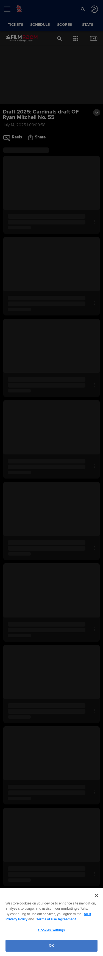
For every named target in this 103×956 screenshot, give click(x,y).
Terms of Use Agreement (56, 919)
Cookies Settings (51, 930)
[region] (51, 922)
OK (51, 945)
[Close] (96, 895)
